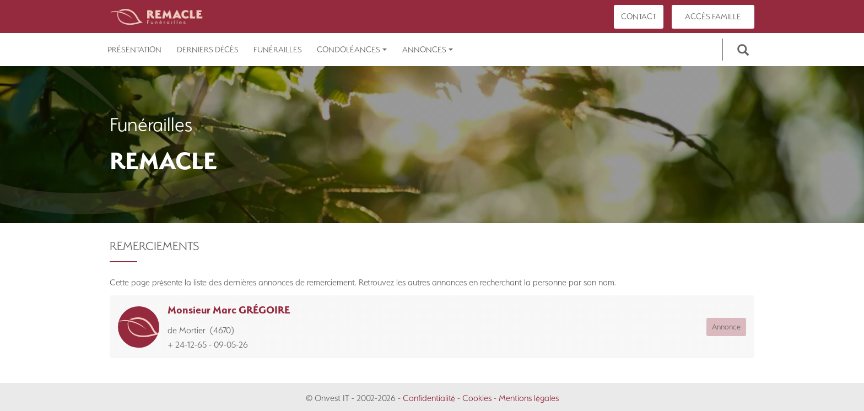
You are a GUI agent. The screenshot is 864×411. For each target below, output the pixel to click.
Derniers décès (208, 49)
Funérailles (277, 49)
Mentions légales (529, 398)
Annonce (726, 326)
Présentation (134, 49)
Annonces (427, 49)
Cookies (477, 398)
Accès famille (713, 16)
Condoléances (352, 49)
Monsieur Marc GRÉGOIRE (229, 310)
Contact (638, 16)
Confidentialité (429, 398)
